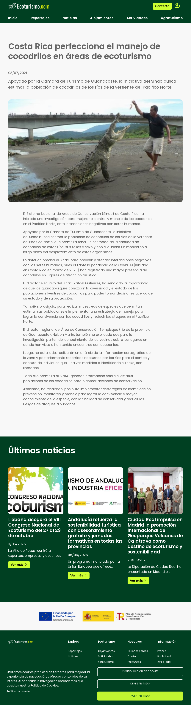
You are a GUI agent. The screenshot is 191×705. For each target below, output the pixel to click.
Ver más (19, 564)
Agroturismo (172, 18)
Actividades (137, 18)
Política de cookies (19, 691)
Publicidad (164, 656)
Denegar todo (140, 683)
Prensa (161, 651)
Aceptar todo (140, 696)
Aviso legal (164, 662)
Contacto (162, 6)
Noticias (69, 18)
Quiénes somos (138, 651)
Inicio (13, 18)
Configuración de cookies (140, 671)
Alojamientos (101, 18)
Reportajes (40, 18)
